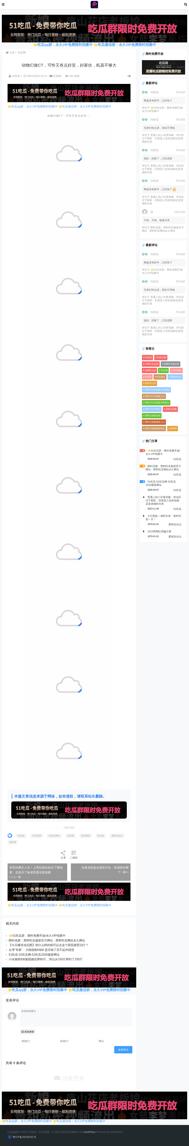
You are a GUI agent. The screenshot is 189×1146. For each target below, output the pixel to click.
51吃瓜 (15, 76)
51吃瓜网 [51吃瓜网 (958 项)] (161, 357)
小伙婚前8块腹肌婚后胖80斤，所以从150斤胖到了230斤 (46, 959)
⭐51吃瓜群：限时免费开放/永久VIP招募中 (37, 935)
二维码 (74, 854)
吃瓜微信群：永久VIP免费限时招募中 (127, 45)
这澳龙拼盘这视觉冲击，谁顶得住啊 (105, 867)
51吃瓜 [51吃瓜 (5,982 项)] (148, 357)
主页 (10, 52)
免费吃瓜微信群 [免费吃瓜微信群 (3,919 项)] (171, 364)
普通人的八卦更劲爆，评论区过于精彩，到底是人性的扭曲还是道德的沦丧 (163, 138)
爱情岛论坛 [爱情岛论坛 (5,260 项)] (176, 377)
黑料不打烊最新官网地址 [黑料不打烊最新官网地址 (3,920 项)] (157, 402)
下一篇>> (123, 872)
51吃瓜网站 (54, 835)
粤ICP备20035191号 (24, 1136)
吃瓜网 (22, 52)
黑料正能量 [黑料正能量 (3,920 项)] (171, 409)
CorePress (89, 1132)
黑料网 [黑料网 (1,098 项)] (173, 428)
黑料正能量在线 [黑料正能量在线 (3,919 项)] (152, 415)
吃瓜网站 (85, 835)
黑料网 (12, 842)
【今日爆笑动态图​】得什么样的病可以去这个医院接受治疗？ (48, 945)
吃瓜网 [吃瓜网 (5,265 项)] (164, 370)
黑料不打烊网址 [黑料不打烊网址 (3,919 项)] (152, 409)
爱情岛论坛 (117, 835)
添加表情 (27, 1031)
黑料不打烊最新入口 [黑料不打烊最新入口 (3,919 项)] (155, 396)
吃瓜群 (100, 835)
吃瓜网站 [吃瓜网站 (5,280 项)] (177, 370)
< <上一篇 (15, 876)
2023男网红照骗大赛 (159, 531)
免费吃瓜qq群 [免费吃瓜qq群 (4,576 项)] (151, 364)
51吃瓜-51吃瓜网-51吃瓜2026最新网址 (34, 954)
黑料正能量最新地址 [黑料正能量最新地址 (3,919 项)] (155, 428)
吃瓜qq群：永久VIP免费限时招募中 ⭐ (67, 45)
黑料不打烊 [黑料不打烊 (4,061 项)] (150, 383)
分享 (63, 854)
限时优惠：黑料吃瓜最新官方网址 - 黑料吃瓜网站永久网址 (47, 940)
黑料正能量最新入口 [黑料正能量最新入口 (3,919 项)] (155, 422)
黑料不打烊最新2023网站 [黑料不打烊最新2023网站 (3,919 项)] (157, 389)
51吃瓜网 (36, 835)
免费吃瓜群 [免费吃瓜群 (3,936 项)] (150, 370)
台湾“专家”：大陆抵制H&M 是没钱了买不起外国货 (41, 949)
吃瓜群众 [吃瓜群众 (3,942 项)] (161, 377)
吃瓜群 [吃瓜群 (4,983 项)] (148, 377)
